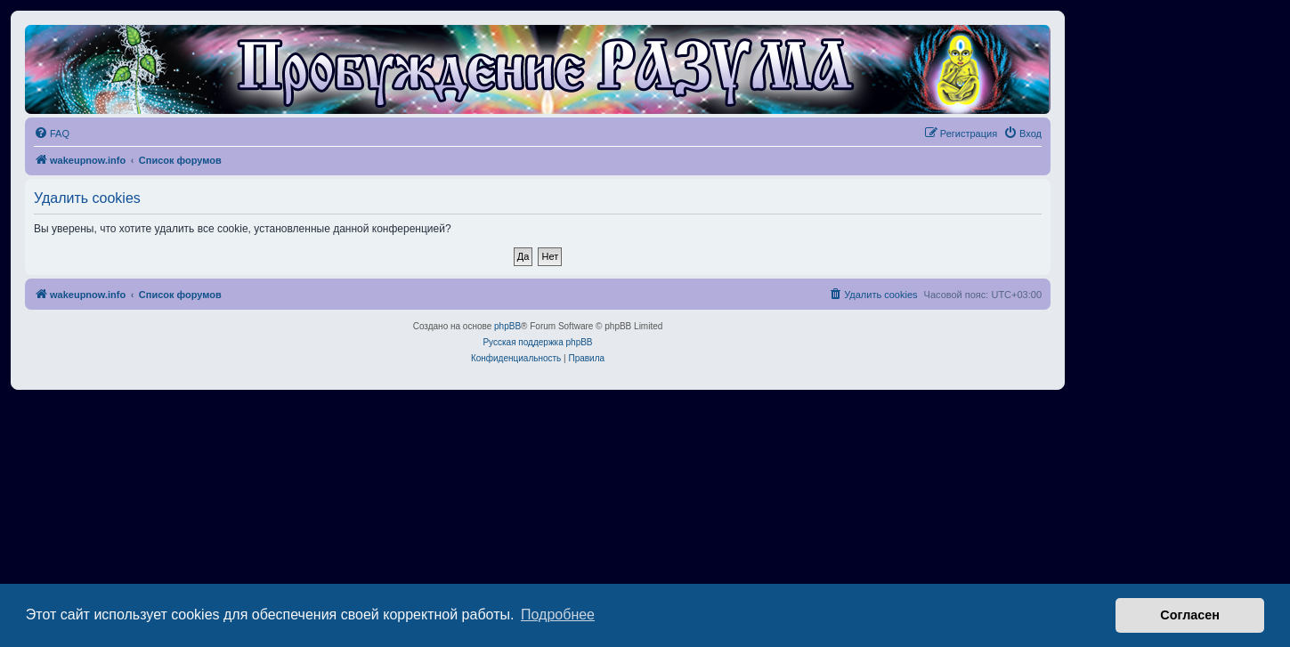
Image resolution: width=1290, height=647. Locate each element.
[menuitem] (51, 133)
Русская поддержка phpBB (537, 342)
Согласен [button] (1190, 615)
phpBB (507, 326)
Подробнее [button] (558, 614)
